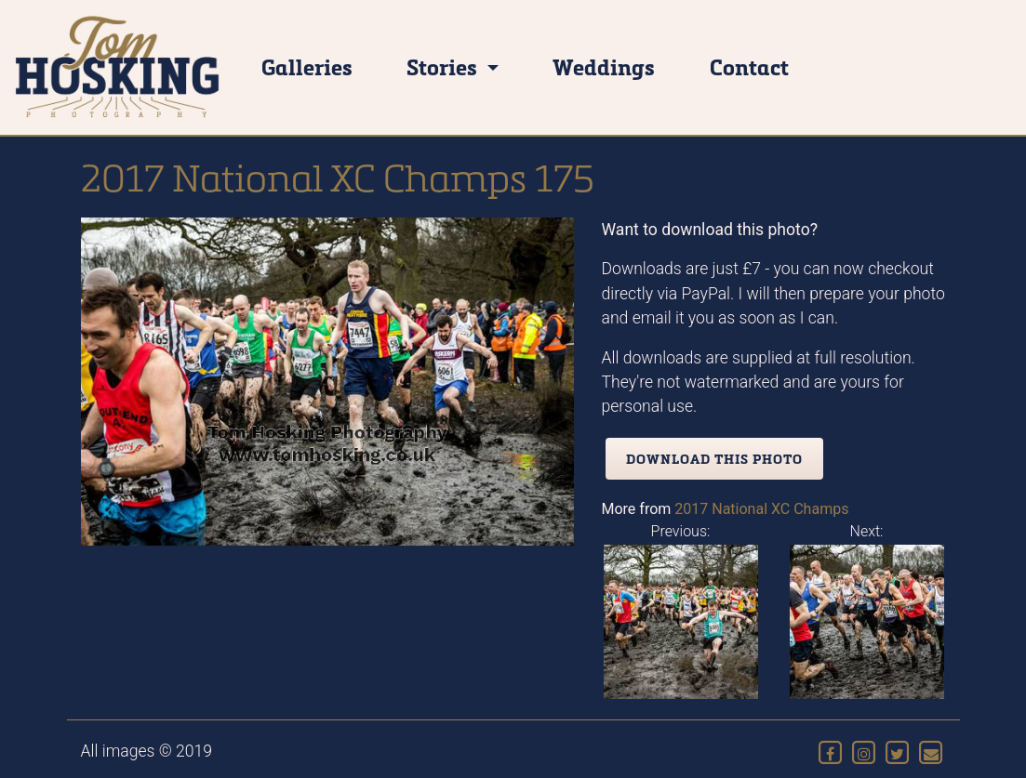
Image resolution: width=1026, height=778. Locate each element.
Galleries (307, 66)
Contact (749, 66)
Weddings (604, 66)
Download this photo (714, 459)
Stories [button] (444, 66)
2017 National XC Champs (761, 509)
